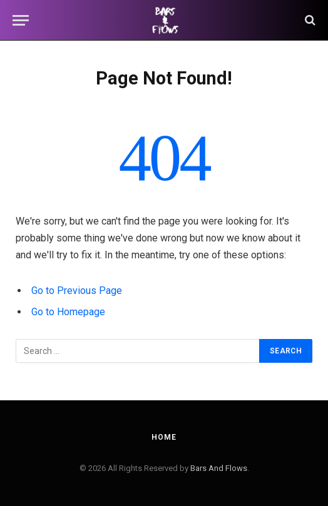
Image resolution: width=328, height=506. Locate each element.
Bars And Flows (218, 468)
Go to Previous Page (76, 290)
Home (163, 437)
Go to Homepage (68, 312)
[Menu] (21, 20)
